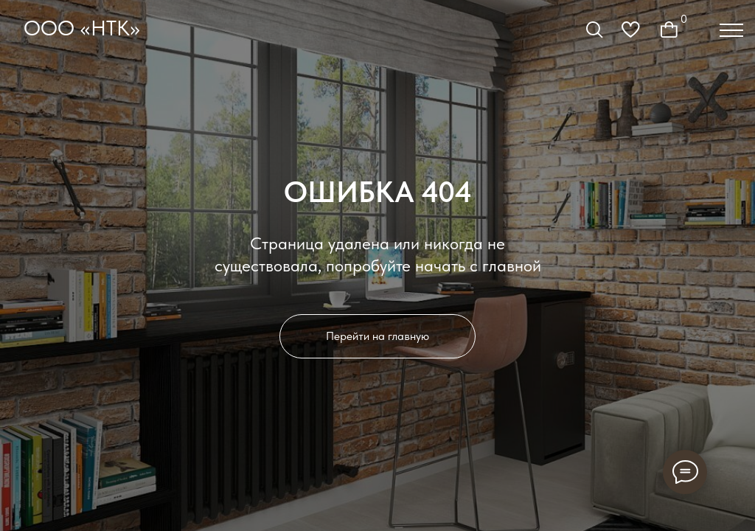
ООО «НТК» (82, 28)
